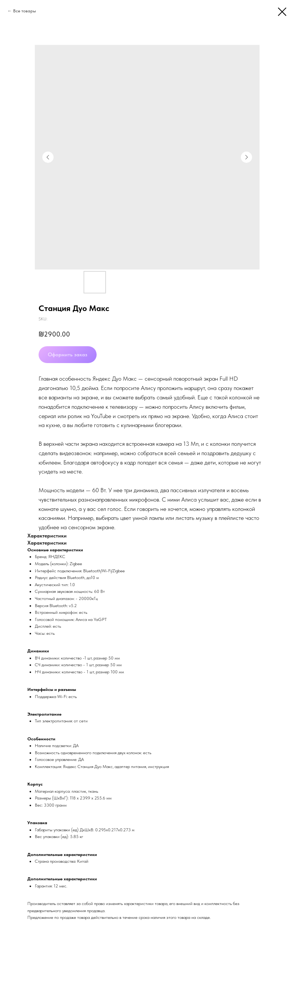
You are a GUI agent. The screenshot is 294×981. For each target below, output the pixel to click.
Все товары (24, 10)
